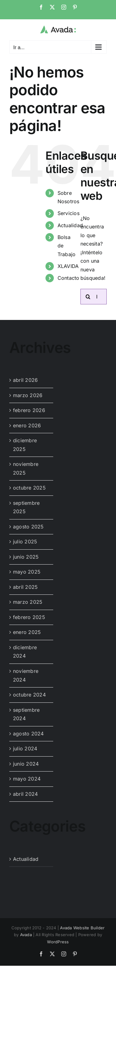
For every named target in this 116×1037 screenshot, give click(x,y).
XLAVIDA (68, 266)
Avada (26, 934)
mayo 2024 (27, 779)
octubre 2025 (29, 488)
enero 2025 (27, 632)
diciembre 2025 (25, 444)
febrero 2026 (29, 410)
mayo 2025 (27, 572)
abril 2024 (25, 794)
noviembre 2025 (25, 468)
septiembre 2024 (26, 714)
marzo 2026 (27, 395)
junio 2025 (26, 557)
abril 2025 (25, 587)
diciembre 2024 (25, 651)
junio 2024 (26, 764)
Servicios (68, 213)
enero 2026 (27, 425)
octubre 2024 (29, 695)
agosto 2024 (28, 733)
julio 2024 (25, 748)
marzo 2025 (27, 602)
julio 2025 (25, 541)
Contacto (68, 278)
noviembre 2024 (25, 675)
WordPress (58, 941)
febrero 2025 (29, 617)
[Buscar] (88, 296)
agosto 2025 (28, 526)
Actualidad (70, 225)
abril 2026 (25, 380)
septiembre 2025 (26, 507)
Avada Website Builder (82, 927)
